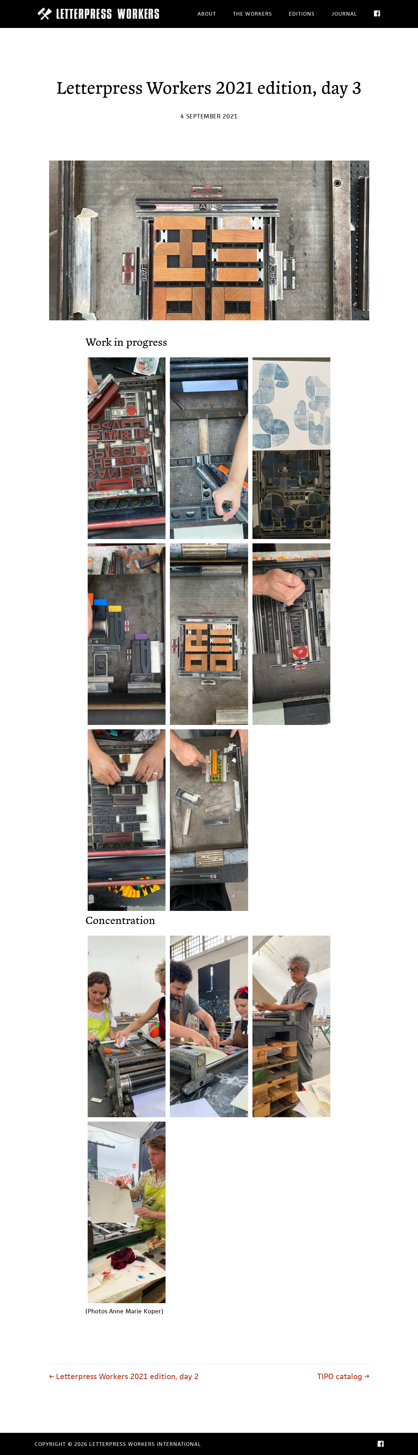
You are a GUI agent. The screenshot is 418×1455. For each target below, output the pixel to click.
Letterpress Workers (100, 14)
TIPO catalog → (343, 1376)
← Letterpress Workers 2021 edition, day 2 (124, 1376)
